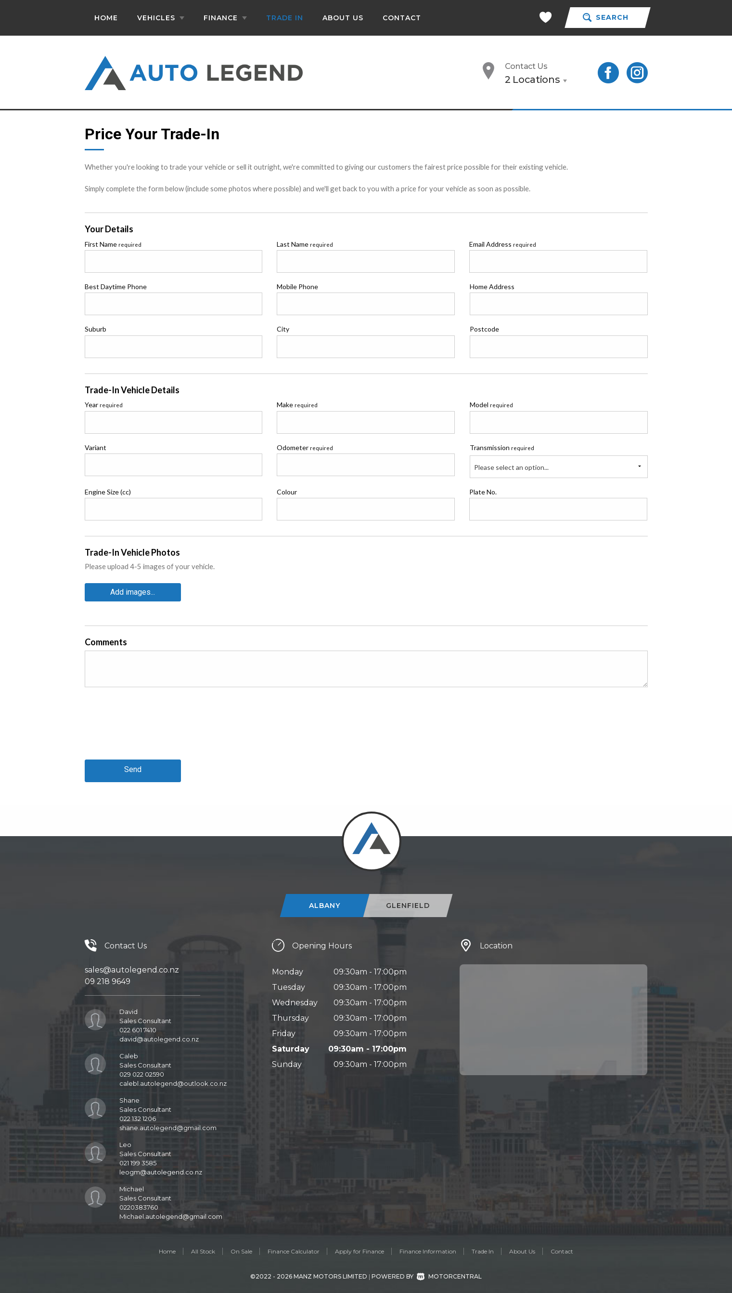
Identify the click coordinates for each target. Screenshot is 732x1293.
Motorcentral (449, 1272)
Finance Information (427, 1248)
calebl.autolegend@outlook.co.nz (173, 1080)
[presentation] (158, 729)
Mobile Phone (297, 286)
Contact (402, 17)
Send (132, 767)
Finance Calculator (294, 1248)
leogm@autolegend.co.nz (160, 1169)
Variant (95, 447)
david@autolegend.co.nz (159, 1036)
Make (297, 404)
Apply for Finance (359, 1248)
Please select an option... (511, 467)
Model (491, 404)
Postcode (484, 329)
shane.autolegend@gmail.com (168, 1124)
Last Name (305, 244)
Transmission (502, 447)
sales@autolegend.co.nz (132, 966)
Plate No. (483, 492)
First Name (113, 244)
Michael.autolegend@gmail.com (170, 1213)
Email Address (502, 244)
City (283, 329)
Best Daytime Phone (116, 286)
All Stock (203, 1248)
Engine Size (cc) (108, 492)
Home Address (492, 286)
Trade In (284, 17)
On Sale (241, 1248)
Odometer (305, 447)
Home (106, 17)
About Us (342, 17)
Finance (225, 17)
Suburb (95, 329)
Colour (287, 492)
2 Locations (532, 79)
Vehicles (160, 17)
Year (104, 404)
